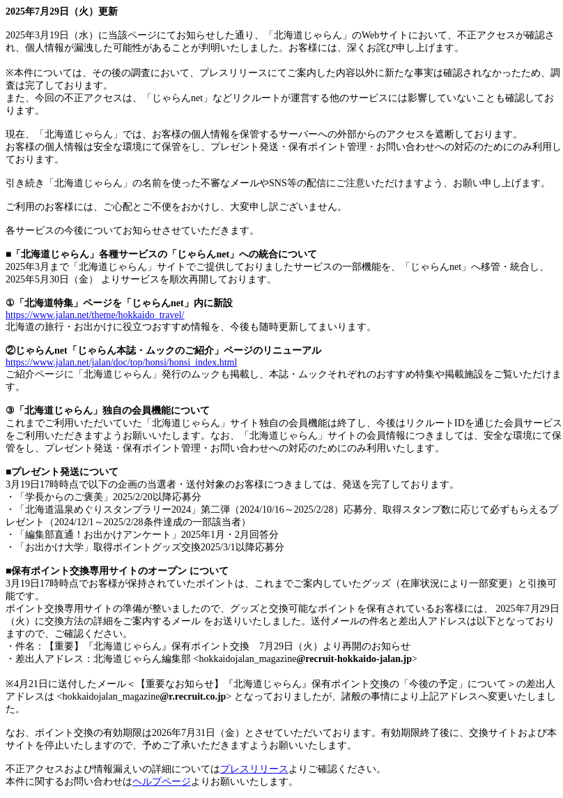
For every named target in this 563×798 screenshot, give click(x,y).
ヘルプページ (161, 781)
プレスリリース (254, 769)
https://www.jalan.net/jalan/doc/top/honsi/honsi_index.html (121, 362)
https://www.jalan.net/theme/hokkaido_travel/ (95, 315)
